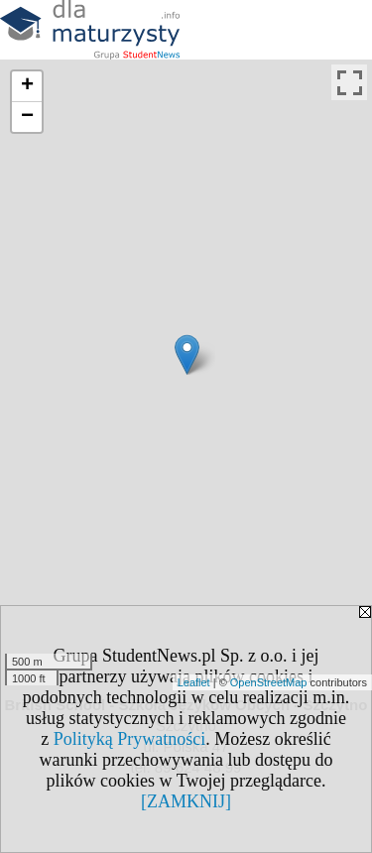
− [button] (27, 117)
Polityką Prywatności (130, 739)
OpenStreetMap (269, 682)
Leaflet (194, 682)
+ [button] (27, 86)
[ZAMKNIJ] (186, 801)
